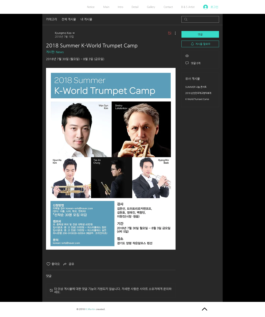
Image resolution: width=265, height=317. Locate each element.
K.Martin (90, 309)
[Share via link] (68, 264)
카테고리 (51, 19)
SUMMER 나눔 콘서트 (195, 87)
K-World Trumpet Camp (197, 99)
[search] (200, 19)
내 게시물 (86, 19)
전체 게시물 (68, 19)
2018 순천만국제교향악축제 (198, 93)
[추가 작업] (173, 33)
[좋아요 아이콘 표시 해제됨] (48, 264)
